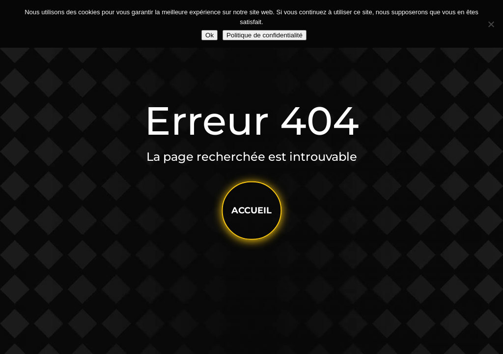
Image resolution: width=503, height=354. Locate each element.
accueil (251, 210)
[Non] (491, 24)
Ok (209, 35)
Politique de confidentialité (264, 35)
